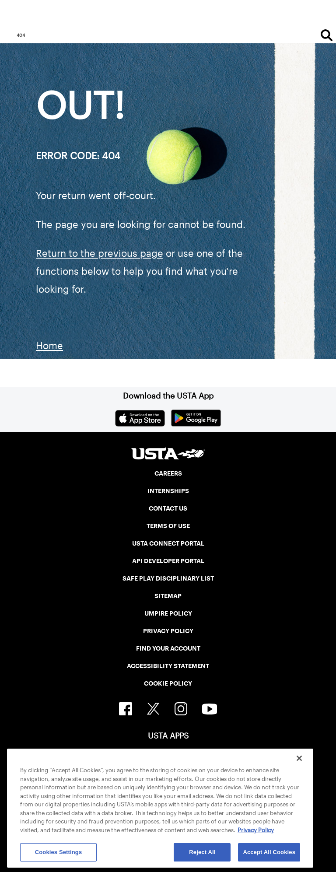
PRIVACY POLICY (168, 631)
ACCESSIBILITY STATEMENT (168, 666)
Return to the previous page (99, 253)
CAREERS (168, 473)
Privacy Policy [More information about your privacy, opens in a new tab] (256, 830)
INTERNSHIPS (168, 491)
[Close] (299, 758)
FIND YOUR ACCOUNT (168, 648)
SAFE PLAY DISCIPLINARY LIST (168, 578)
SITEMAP (168, 596)
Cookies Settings (58, 852)
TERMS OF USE (168, 526)
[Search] (326, 35)
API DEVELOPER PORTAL (168, 561)
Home (49, 345)
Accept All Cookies (269, 852)
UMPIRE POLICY (168, 613)
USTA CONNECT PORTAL (168, 543)
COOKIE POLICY (168, 683)
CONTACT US (168, 508)
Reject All (202, 852)
